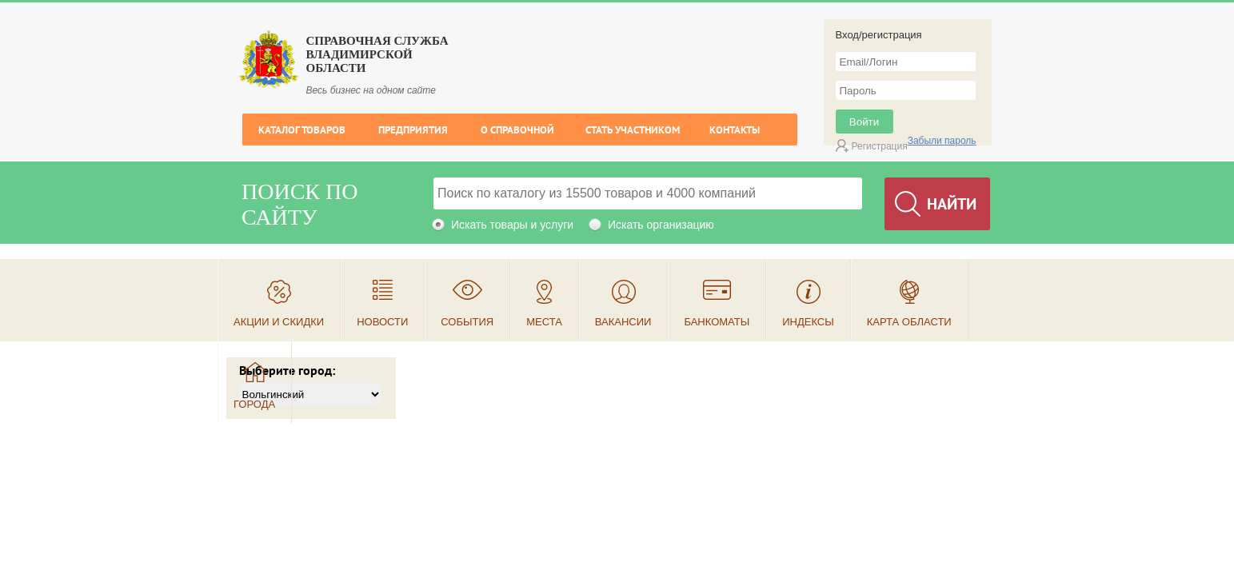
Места (544, 322)
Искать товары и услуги (512, 224)
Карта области (909, 322)
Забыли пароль (942, 140)
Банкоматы (716, 322)
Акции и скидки (279, 322)
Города (254, 404)
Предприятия (413, 130)
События (467, 322)
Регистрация (880, 146)
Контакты (734, 130)
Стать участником (632, 130)
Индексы (808, 322)
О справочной (517, 130)
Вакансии (623, 322)
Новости (382, 322)
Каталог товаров (301, 130)
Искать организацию (661, 224)
